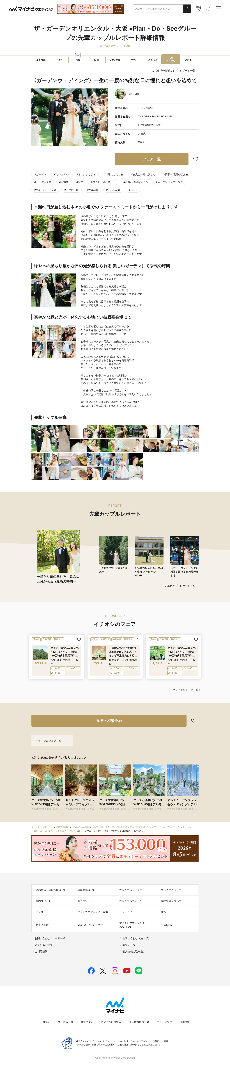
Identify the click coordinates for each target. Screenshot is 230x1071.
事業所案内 (87, 1021)
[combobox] (158, 9)
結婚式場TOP (62, 827)
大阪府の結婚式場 (80, 827)
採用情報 (185, 1021)
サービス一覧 (65, 1021)
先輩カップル (66, 830)
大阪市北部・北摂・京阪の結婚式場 (109, 827)
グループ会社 (164, 1021)
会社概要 (45, 1021)
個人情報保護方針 (139, 1021)
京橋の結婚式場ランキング (143, 827)
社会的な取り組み (111, 1021)
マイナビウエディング (42, 827)
